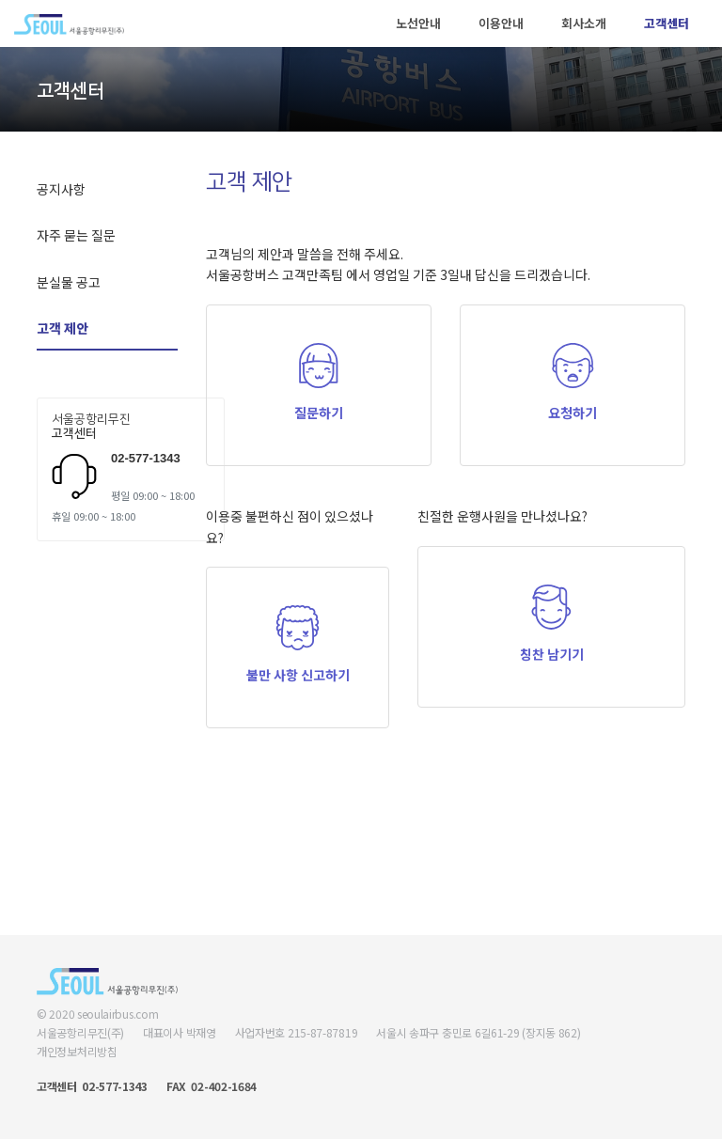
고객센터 (666, 23)
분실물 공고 (69, 282)
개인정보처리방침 (77, 1051)
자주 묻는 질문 (76, 235)
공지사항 (61, 188)
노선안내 (418, 23)
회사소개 (583, 23)
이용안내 (501, 23)
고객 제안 (62, 328)
